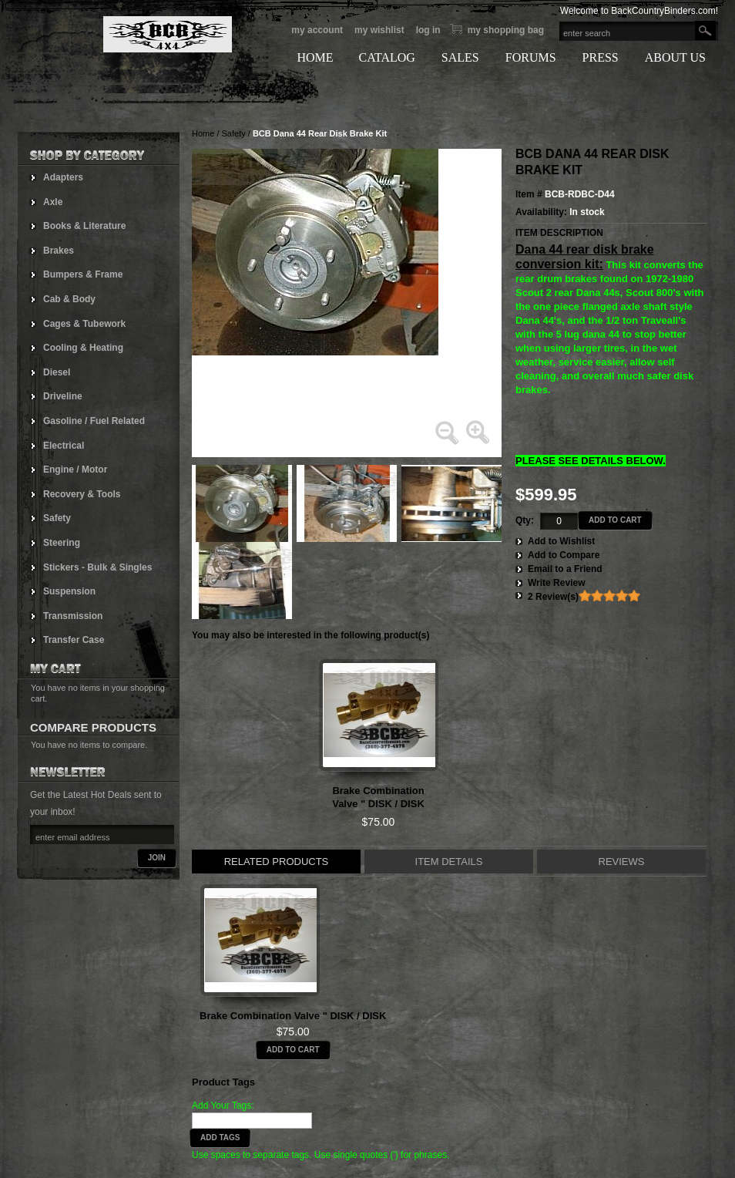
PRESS (600, 57)
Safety (234, 133)
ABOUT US (675, 57)
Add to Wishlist (561, 541)
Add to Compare (563, 555)
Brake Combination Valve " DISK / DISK (293, 1015)
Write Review (556, 582)
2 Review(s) (553, 596)
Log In (428, 30)
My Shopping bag (506, 30)
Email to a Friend (565, 569)
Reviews (622, 861)
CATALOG (386, 57)
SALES (460, 57)
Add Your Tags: (223, 1105)
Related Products (276, 861)
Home (203, 133)
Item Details (449, 861)
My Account (317, 30)
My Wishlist (379, 30)
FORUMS (530, 57)
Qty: (524, 520)
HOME (315, 57)
